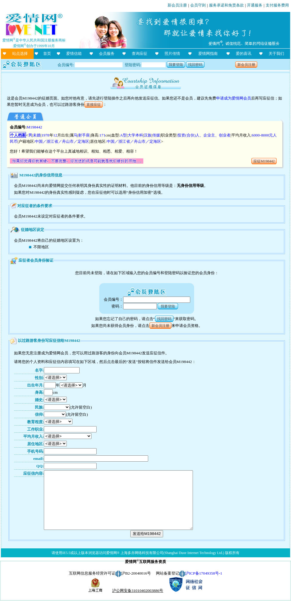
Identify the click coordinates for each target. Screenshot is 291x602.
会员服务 (106, 53)
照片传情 (172, 53)
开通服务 (254, 5)
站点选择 (20, 53)
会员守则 (198, 5)
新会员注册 (177, 5)
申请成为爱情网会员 (233, 98)
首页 (47, 53)
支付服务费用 (277, 5)
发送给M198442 (147, 533)
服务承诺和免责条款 (226, 5)
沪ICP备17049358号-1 (203, 573)
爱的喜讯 (243, 53)
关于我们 (276, 53)
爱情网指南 (208, 53)
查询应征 (139, 53)
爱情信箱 (74, 53)
